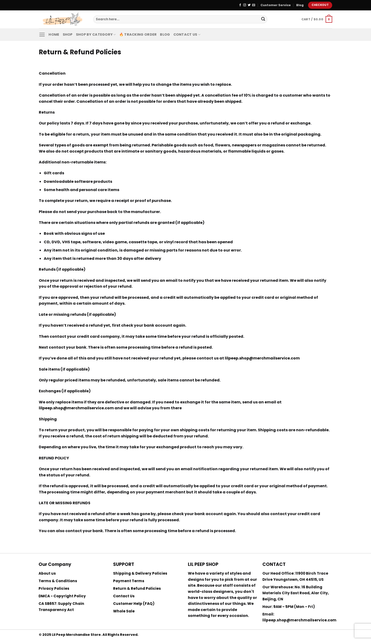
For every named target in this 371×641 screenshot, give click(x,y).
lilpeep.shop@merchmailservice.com (299, 620)
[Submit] (263, 19)
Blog (300, 5)
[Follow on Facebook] (240, 5)
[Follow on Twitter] (249, 5)
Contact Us (186, 34)
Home (54, 34)
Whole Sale (124, 611)
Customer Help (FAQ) (134, 603)
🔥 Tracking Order (138, 34)
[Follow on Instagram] (244, 5)
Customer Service (276, 5)
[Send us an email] (253, 5)
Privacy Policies (54, 588)
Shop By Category (96, 34)
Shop (68, 34)
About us (47, 573)
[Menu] (42, 34)
